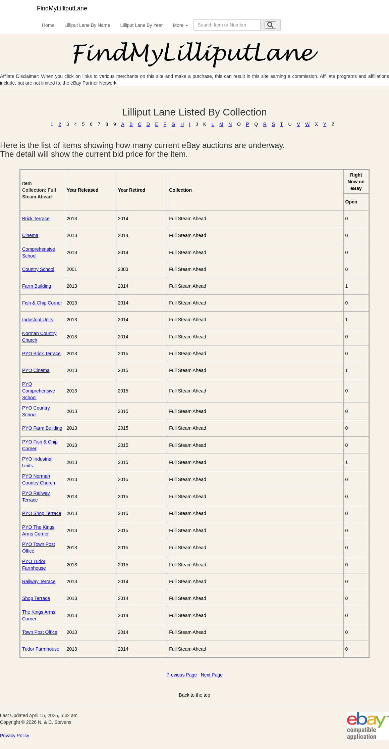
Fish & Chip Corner (42, 303)
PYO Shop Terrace (41, 513)
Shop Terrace (36, 598)
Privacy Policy (14, 735)
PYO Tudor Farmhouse (34, 565)
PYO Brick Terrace (41, 353)
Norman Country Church (39, 337)
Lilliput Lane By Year (141, 25)
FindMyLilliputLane (62, 8)
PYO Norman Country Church (38, 479)
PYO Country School (36, 411)
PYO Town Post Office (38, 548)
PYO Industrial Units (37, 462)
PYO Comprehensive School (38, 390)
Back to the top (194, 695)
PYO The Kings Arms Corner (38, 530)
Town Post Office (39, 632)
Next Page (212, 674)
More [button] (180, 25)
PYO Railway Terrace (36, 496)
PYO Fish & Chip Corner (40, 445)
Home (48, 25)
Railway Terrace (38, 581)
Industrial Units (37, 319)
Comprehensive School (38, 252)
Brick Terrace (35, 218)
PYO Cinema (36, 370)
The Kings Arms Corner (38, 615)
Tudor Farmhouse (40, 649)
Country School (38, 269)
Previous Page (181, 674)
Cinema (30, 235)
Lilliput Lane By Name (87, 25)
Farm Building (36, 286)
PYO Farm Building (42, 428)
